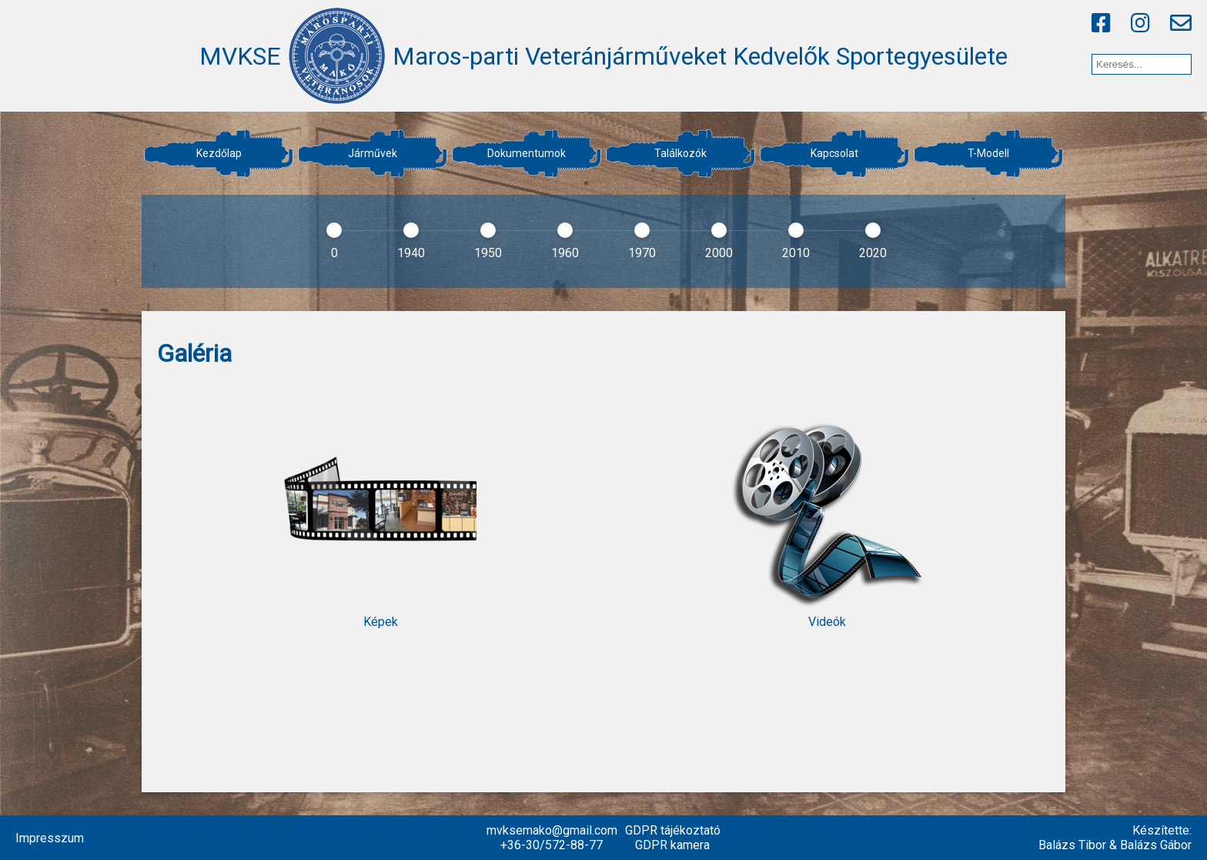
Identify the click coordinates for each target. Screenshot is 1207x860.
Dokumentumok (526, 153)
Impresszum (49, 838)
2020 (873, 253)
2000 (719, 253)
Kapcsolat (834, 153)
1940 (411, 253)
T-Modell (988, 153)
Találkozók (680, 153)
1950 (488, 253)
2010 (796, 253)
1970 (642, 253)
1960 (565, 253)
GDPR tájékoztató (673, 830)
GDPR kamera (672, 845)
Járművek (372, 153)
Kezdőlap (219, 153)
